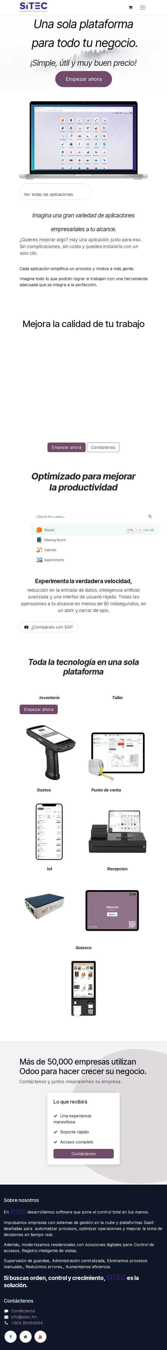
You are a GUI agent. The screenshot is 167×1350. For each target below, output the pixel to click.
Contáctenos (103, 447)
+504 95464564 (27, 1322)
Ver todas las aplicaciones (48, 194)
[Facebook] (11, 1337)
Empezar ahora (84, 79)
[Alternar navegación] (143, 7)
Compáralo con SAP (53, 627)
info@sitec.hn (24, 1316)
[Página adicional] (26, 1337)
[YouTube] (40, 1337)
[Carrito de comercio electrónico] (131, 7)
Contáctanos (23, 1310)
